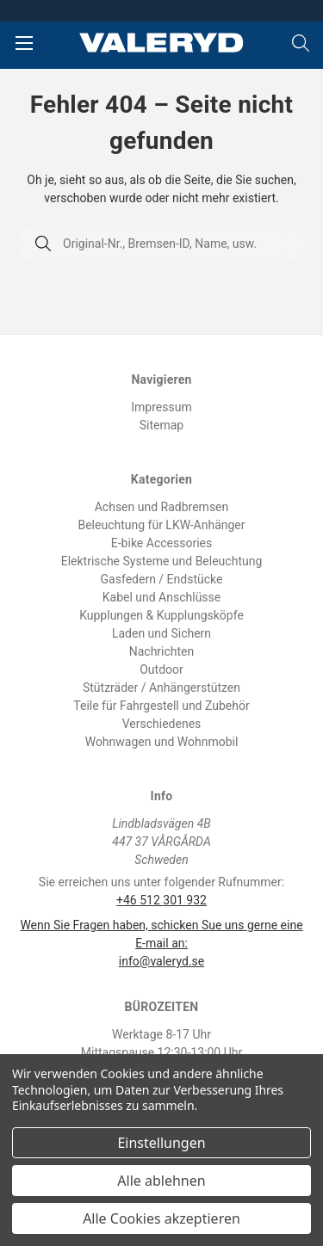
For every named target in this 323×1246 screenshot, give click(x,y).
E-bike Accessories (161, 543)
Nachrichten (162, 651)
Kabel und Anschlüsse (161, 597)
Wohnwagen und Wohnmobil (162, 742)
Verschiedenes (162, 724)
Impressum (161, 407)
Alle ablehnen (161, 1180)
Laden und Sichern (161, 633)
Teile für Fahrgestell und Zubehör (161, 705)
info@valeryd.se (161, 961)
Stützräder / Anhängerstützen (161, 687)
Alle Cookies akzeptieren (161, 1218)
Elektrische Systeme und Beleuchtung (162, 561)
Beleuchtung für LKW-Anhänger (161, 525)
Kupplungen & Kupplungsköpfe (161, 615)
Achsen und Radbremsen (162, 507)
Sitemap (161, 425)
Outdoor (161, 669)
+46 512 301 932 (161, 900)
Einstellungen (161, 1142)
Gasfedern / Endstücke (162, 579)
